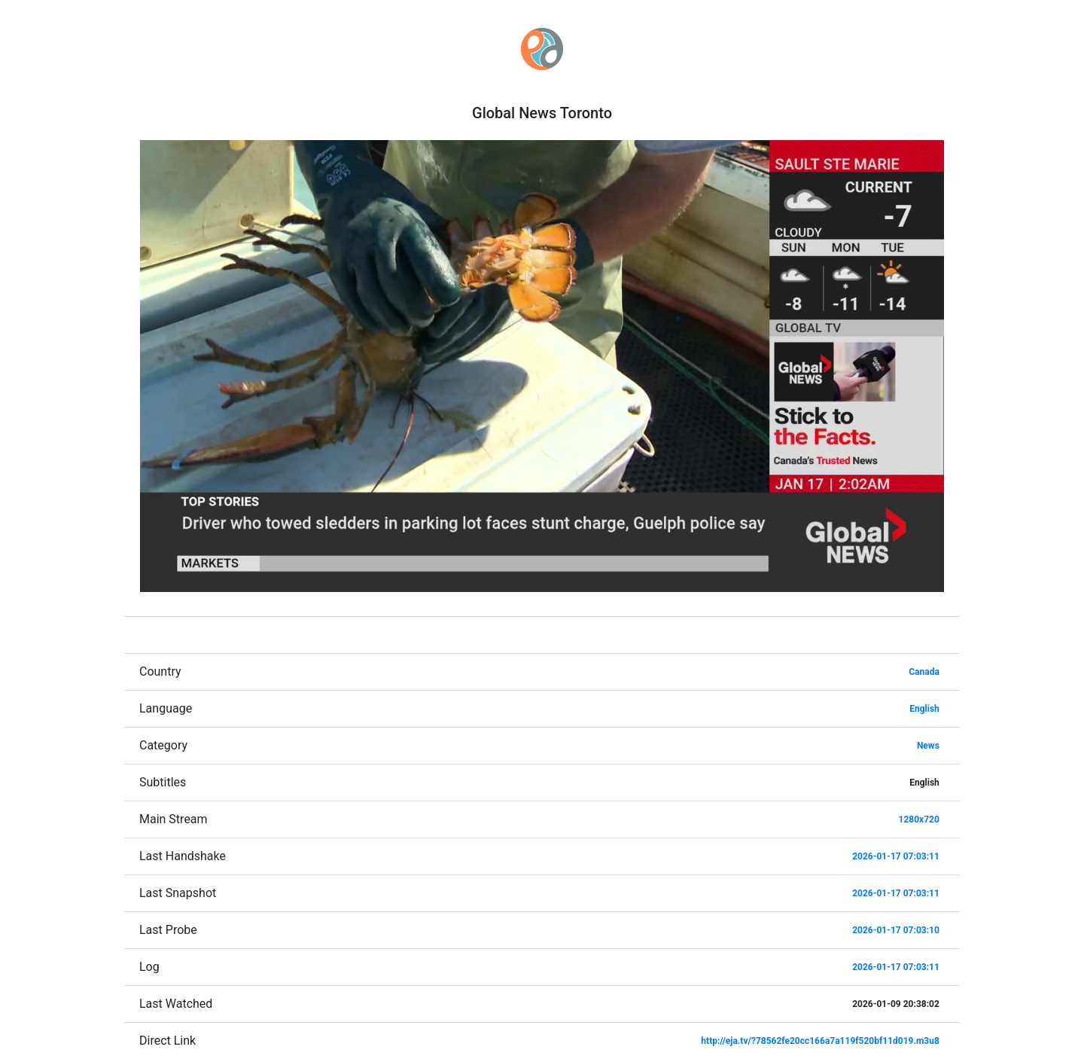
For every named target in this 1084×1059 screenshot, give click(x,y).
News (928, 745)
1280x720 (919, 819)
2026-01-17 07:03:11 (895, 856)
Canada (924, 672)
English (924, 708)
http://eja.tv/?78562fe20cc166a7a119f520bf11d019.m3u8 (820, 1041)
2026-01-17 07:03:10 (895, 930)
